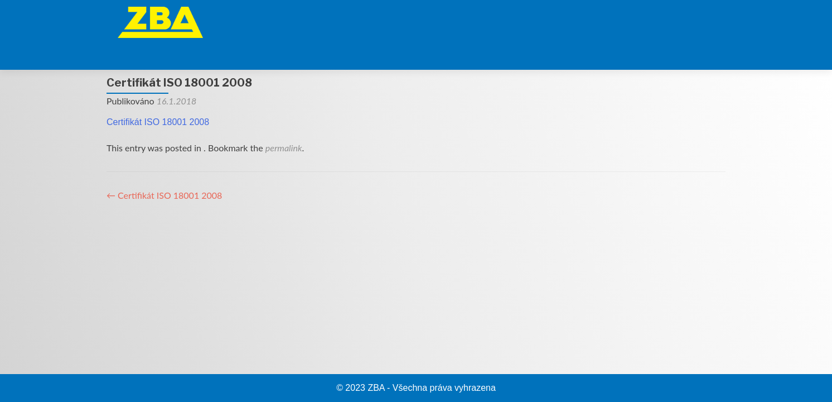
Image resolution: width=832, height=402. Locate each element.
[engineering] (640, 19)
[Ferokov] (582, 19)
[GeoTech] (525, 19)
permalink (283, 119)
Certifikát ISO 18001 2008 (158, 94)
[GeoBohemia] (697, 19)
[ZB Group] (450, 19)
